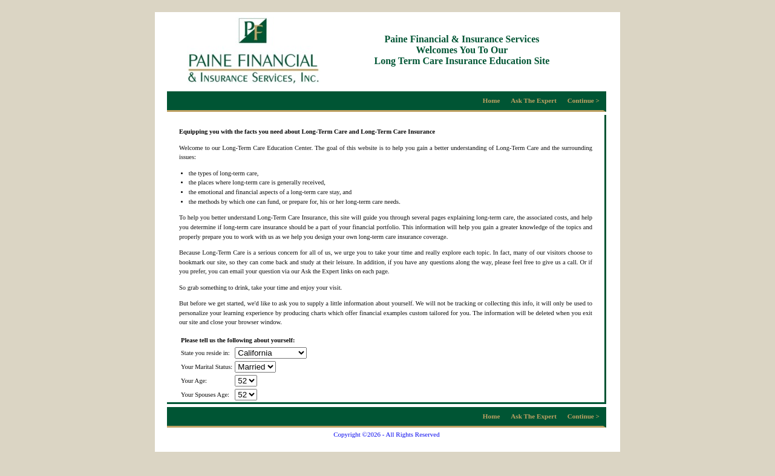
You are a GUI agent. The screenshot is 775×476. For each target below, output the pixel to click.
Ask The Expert (534, 100)
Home (491, 100)
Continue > (583, 100)
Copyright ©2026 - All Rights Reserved (386, 434)
